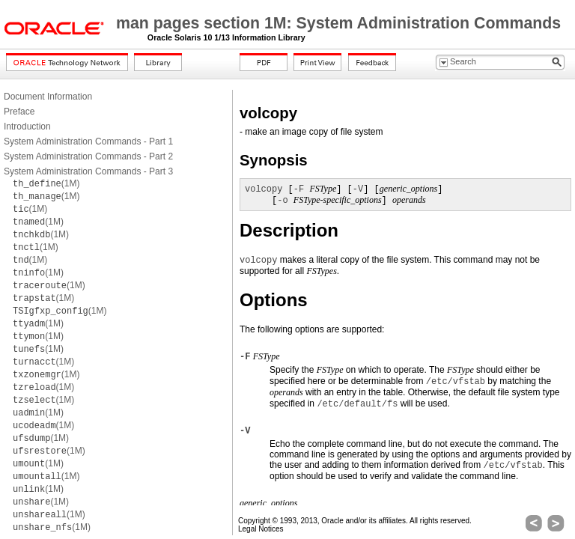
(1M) (46, 183)
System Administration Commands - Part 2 (88, 156)
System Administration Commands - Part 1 (88, 141)
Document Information (48, 96)
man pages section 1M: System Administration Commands (338, 23)
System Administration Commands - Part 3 (88, 171)
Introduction (27, 126)
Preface (19, 111)
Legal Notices (261, 529)
